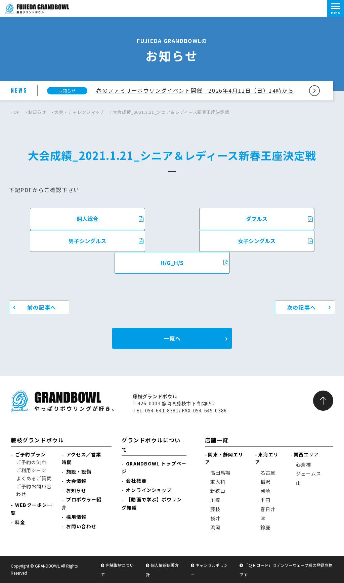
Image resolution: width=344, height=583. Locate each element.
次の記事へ (301, 307)
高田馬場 (220, 472)
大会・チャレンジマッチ (79, 112)
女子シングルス (275, 241)
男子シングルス (106, 241)
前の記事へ (41, 307)
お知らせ (37, 112)
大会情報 (76, 481)
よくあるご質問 (34, 478)
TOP (15, 112)
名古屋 (267, 472)
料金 (20, 522)
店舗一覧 (216, 440)
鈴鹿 (265, 527)
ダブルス (279, 219)
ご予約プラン (30, 454)
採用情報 (76, 516)
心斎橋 (303, 464)
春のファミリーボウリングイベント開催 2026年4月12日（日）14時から (195, 90)
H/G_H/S (194, 263)
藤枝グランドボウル (37, 440)
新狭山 (217, 490)
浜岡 (215, 527)
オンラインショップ (149, 490)
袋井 (215, 518)
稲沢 (265, 481)
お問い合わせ (81, 526)
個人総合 (110, 219)
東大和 (217, 481)
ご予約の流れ (31, 462)
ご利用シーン (31, 470)
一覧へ (172, 338)
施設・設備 (79, 471)
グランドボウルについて (151, 444)
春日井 (267, 509)
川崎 (215, 500)
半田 (265, 500)
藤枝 (215, 509)
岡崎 (265, 490)
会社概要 (136, 480)
